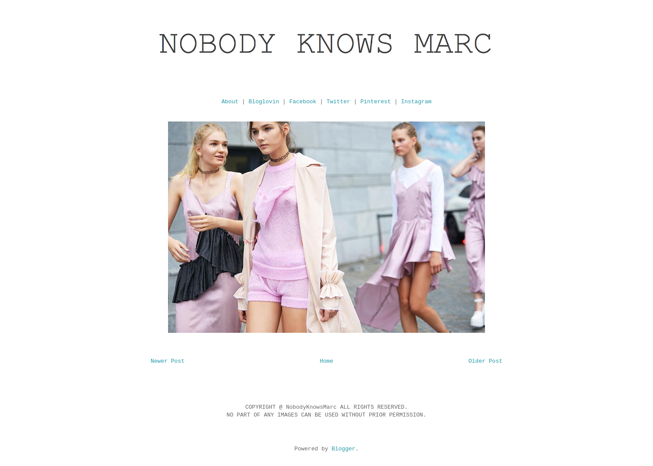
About (229, 101)
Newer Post (168, 361)
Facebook (302, 101)
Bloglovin (264, 101)
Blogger (344, 449)
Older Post (485, 361)
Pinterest (375, 101)
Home (326, 361)
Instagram (416, 101)
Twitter (338, 101)
